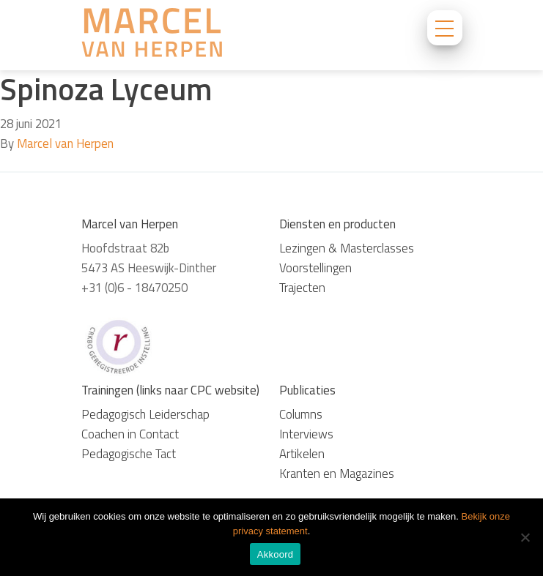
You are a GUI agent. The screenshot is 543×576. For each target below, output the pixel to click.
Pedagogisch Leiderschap (145, 414)
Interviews (306, 434)
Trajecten (302, 287)
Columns (300, 414)
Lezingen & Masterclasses (346, 248)
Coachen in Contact (130, 434)
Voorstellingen (315, 267)
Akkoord (275, 554)
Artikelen (302, 453)
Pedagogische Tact (128, 453)
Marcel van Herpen (65, 143)
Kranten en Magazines (336, 473)
